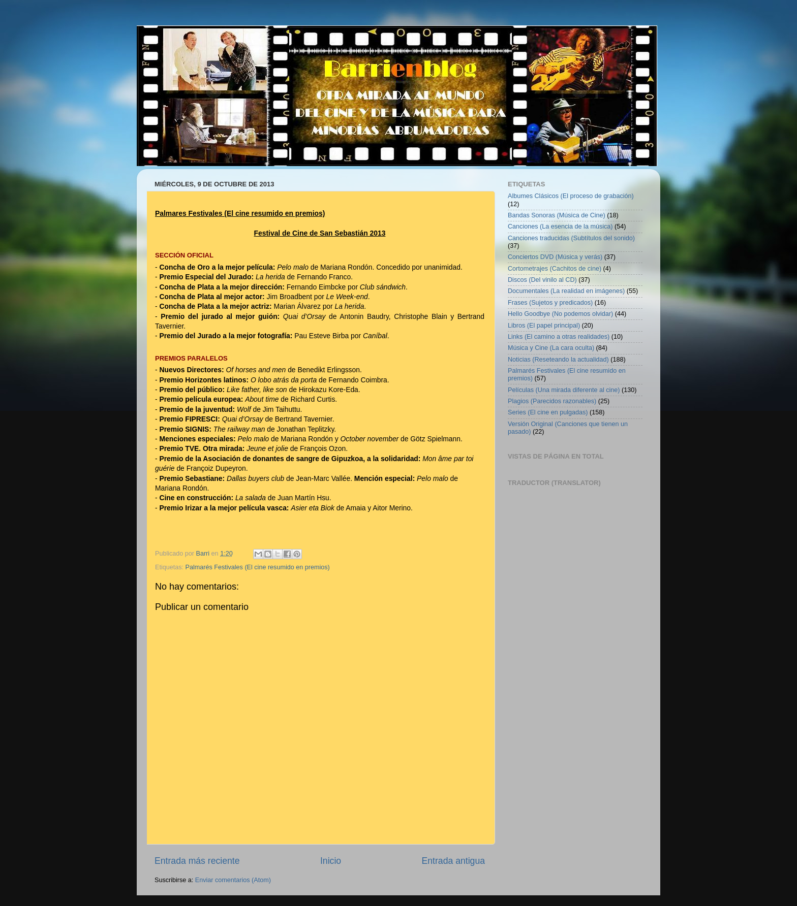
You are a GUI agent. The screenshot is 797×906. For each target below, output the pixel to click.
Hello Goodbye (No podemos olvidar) (560, 313)
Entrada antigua (453, 861)
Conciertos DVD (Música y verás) (555, 257)
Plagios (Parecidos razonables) (552, 401)
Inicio (330, 861)
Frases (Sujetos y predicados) (550, 302)
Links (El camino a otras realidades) (558, 336)
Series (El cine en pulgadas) (548, 412)
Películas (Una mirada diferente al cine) (564, 390)
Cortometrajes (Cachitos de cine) (554, 268)
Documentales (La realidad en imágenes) (566, 291)
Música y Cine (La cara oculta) (551, 347)
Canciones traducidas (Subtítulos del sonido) (571, 238)
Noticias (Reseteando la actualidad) (558, 359)
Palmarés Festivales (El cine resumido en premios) (258, 567)
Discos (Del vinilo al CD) (542, 279)
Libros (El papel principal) (544, 325)
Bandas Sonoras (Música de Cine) (556, 215)
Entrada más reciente (197, 861)
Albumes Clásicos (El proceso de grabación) (571, 196)
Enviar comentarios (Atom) (233, 880)
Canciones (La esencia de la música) (560, 226)
